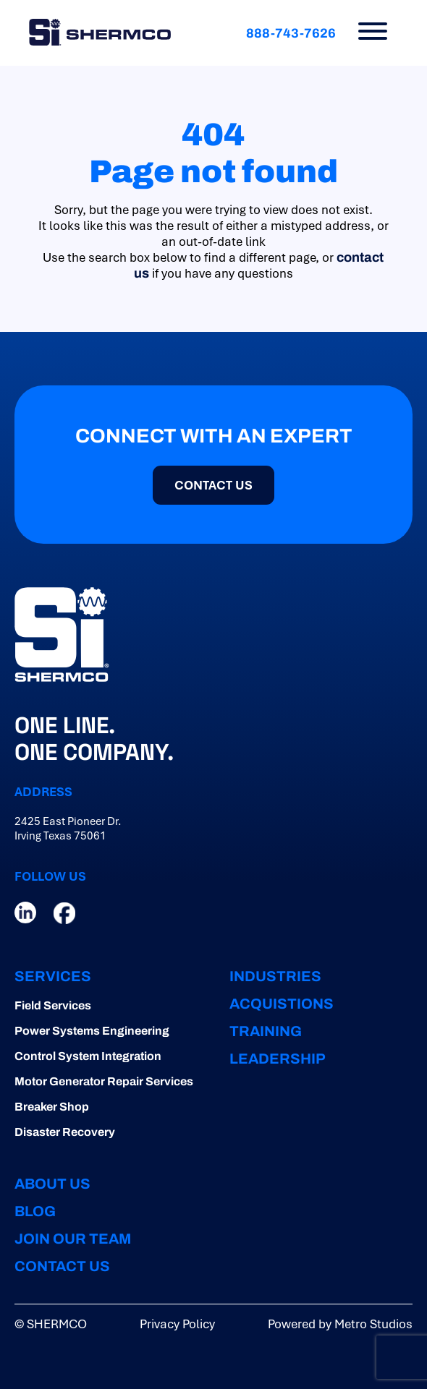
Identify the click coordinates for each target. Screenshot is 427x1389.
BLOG (35, 1211)
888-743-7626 (291, 33)
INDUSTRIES (275, 976)
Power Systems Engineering (91, 1031)
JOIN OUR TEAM (72, 1239)
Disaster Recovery (64, 1132)
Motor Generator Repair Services (103, 1081)
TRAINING (265, 1031)
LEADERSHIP (277, 1059)
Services (52, 976)
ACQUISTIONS (281, 1004)
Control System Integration (87, 1056)
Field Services (52, 1005)
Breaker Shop (51, 1106)
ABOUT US (52, 1184)
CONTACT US (213, 485)
